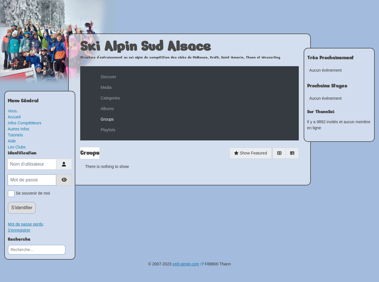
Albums (107, 108)
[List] (292, 153)
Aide (12, 141)
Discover (108, 77)
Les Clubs (16, 147)
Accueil (14, 117)
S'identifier (21, 207)
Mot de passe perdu (25, 224)
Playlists (108, 130)
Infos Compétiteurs (25, 123)
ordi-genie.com (188, 264)
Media (106, 87)
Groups (107, 119)
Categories (110, 98)
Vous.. (13, 111)
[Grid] (279, 153)
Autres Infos (18, 129)
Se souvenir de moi (32, 193)
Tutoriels (15, 135)
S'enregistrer (19, 230)
